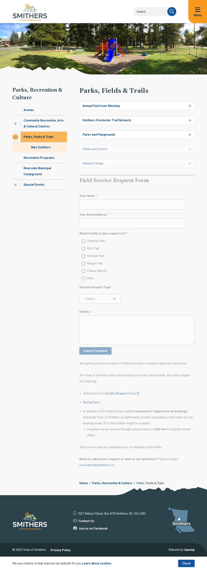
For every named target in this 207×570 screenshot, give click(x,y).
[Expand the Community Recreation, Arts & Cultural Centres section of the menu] (15, 124)
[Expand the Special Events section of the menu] (15, 185)
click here (161, 429)
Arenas (29, 110)
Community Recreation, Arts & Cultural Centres (44, 123)
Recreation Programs (39, 158)
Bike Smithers (41, 147)
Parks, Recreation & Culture (112, 483)
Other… (91, 278)
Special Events (34, 184)
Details (84, 311)
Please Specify (97, 271)
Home (83, 483)
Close (186, 563)
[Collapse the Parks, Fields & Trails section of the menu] (15, 137)
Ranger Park (95, 263)
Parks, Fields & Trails (39, 137)
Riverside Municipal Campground (37, 171)
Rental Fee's (92, 402)
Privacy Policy (61, 550)
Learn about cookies (96, 563)
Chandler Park (96, 241)
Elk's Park (93, 248)
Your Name (87, 196)
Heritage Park (96, 256)
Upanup (189, 550)
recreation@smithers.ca (96, 465)
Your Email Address (93, 214)
